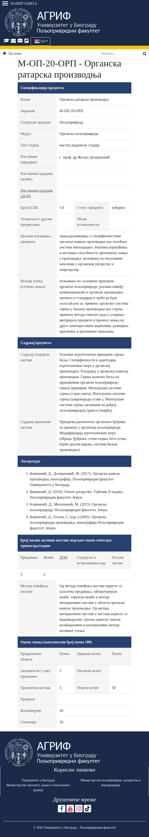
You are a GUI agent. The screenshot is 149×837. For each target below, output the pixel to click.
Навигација (19, 3)
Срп (42, 41)
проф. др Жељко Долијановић (86, 157)
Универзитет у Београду (38, 780)
